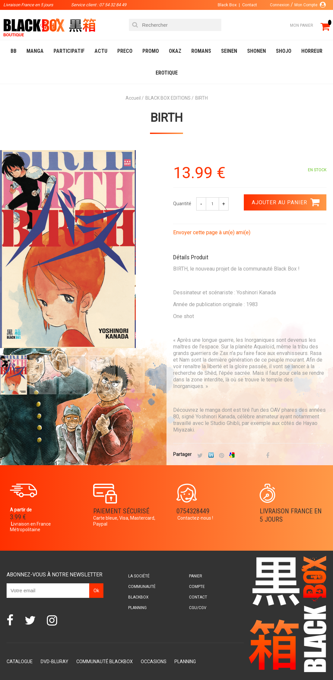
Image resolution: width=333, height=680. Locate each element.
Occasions (153, 661)
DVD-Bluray (54, 661)
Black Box (227, 4)
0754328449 (192, 511)
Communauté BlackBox (104, 661)
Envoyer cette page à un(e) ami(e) (211, 232)
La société (139, 576)
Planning (137, 607)
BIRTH (166, 118)
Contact (249, 4)
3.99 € (18, 517)
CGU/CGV (197, 607)
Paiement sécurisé (121, 511)
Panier (195, 576)
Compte (197, 586)
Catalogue (20, 661)
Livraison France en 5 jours (291, 515)
